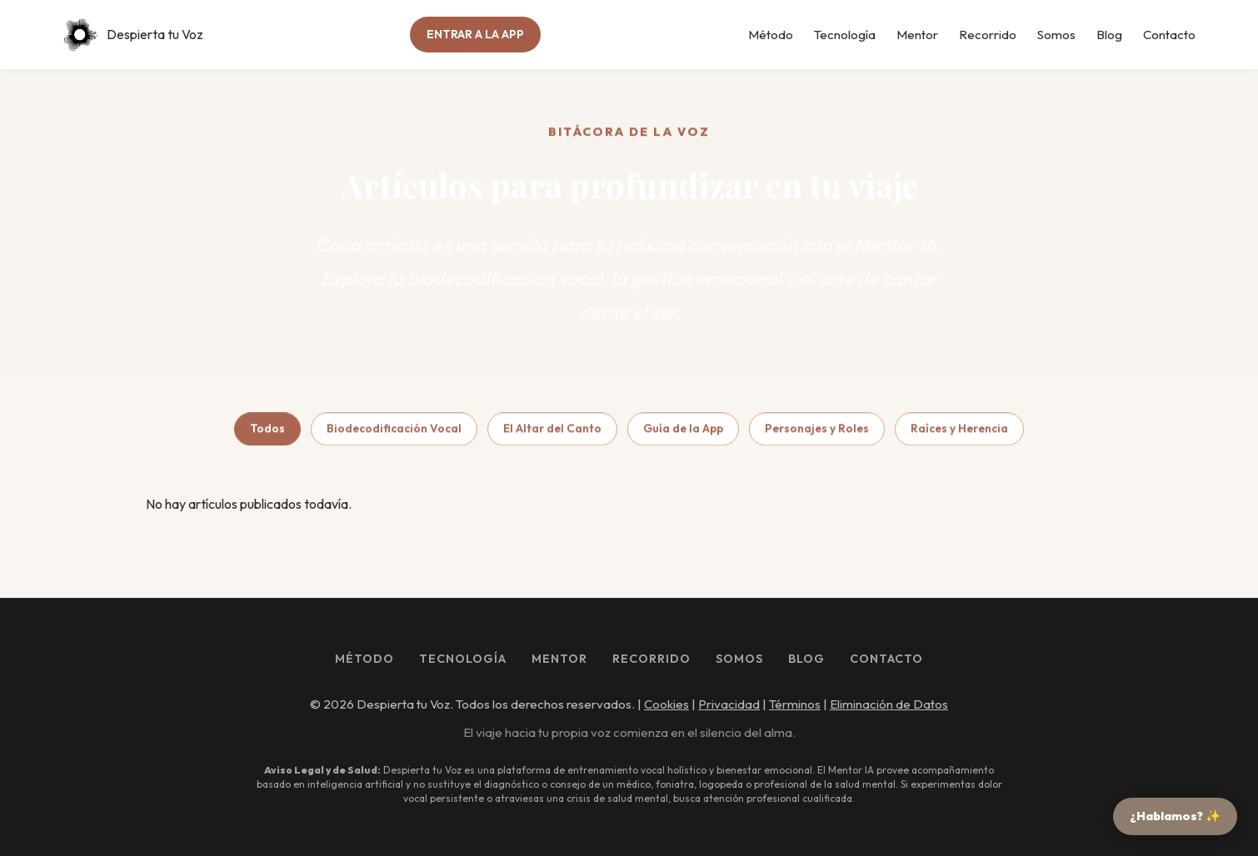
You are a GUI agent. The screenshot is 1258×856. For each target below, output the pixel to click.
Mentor (917, 34)
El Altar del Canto (552, 432)
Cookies (666, 704)
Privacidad (729, 704)
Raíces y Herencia (959, 432)
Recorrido (987, 34)
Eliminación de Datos (889, 704)
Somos (1056, 34)
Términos (795, 704)
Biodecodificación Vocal (394, 432)
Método (770, 34)
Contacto (1169, 34)
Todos (267, 432)
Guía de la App (683, 432)
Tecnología (845, 34)
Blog (1109, 34)
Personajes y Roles (817, 432)
